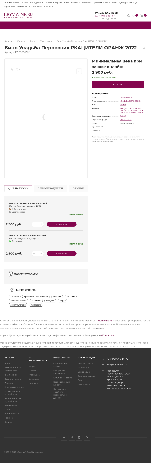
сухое (123, 116)
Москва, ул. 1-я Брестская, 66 (115, 378)
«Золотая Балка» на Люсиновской (28, 203)
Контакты (48, 6)
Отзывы (78, 188)
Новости (86, 2)
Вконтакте (64, 437)
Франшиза (9, 6)
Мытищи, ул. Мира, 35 (119, 388)
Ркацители (125, 119)
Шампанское (10, 375)
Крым (123, 108)
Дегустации (84, 368)
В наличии (20, 188)
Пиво (7, 409)
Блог (66, 2)
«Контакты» (107, 335)
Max (87, 437)
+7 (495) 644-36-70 (106, 13)
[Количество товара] (37, 224)
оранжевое (126, 97)
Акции (25, 2)
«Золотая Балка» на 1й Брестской (27, 235)
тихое (123, 104)
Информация (86, 357)
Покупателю (61, 357)
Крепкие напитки (13, 379)
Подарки (8, 383)
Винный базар (11, 413)
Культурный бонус (128, 2)
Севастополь (134, 108)
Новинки (8, 418)
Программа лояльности (104, 2)
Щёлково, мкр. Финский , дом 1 (116, 384)
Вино (7, 363)
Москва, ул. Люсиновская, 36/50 (118, 372)
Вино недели (11, 405)
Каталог (9, 357)
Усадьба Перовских (130, 101)
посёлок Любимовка (131, 110)
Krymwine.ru (105, 320)
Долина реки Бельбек (131, 112)
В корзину (118, 85)
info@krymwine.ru (117, 364)
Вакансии (22, 6)
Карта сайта (84, 384)
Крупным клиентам (14, 387)
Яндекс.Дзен (79, 437)
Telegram (72, 437)
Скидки (8, 422)
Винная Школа (11, 2)
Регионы (75, 2)
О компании (35, 6)
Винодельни (36, 2)
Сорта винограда (53, 2)
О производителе (51, 188)
